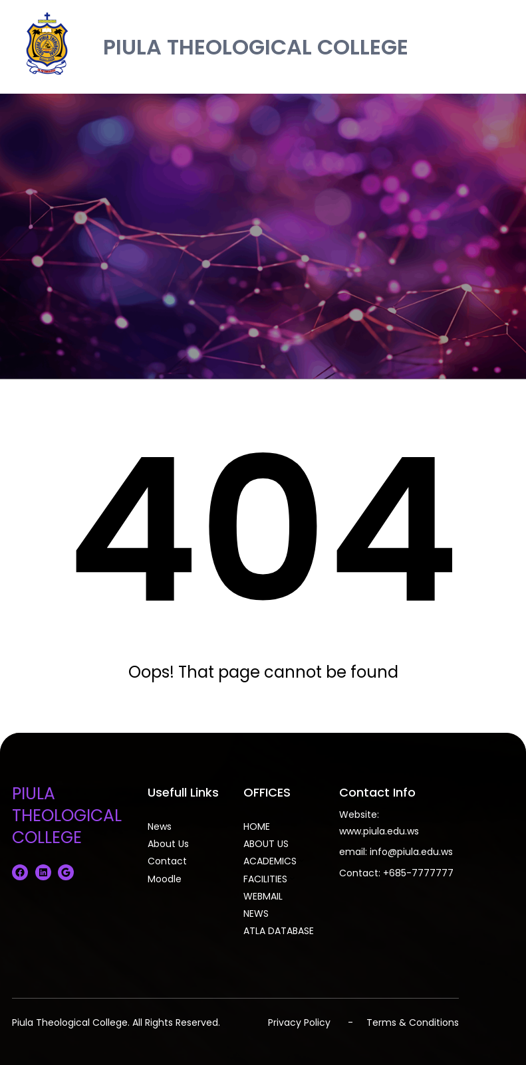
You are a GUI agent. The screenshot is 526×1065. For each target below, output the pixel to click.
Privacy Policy (299, 1022)
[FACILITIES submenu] (292, 877)
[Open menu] (505, 47)
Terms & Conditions (412, 1022)
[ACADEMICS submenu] (301, 859)
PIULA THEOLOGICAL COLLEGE (255, 47)
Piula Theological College (70, 1022)
